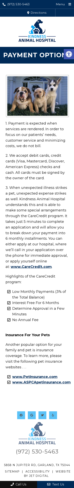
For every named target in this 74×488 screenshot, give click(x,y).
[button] (69, 54)
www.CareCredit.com (30, 267)
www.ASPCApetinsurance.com (40, 382)
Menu (60, 4)
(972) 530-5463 (16, 4)
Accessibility (37, 471)
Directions (37, 13)
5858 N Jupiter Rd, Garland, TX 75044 (37, 465)
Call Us (18, 484)
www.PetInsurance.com (33, 377)
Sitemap (12, 471)
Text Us (55, 484)
